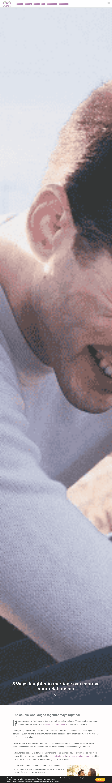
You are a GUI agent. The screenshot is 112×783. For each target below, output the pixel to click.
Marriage (36, 4)
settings (56, 781)
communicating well (57, 756)
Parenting (28, 4)
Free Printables (52, 4)
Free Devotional (63, 4)
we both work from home (54, 724)
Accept (100, 779)
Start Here (20, 4)
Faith (43, 4)
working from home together (81, 756)
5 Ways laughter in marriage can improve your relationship (56, 686)
